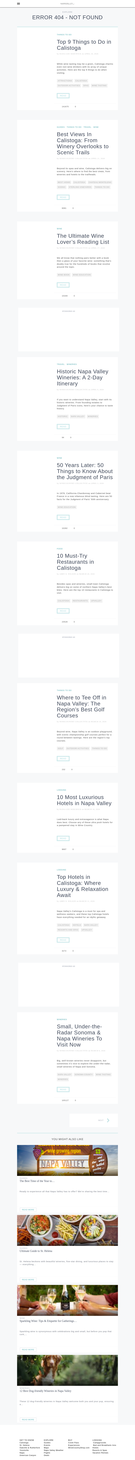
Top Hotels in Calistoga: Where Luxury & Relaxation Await (82, 886)
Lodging (61, 790)
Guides (61, 127)
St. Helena (25, 1445)
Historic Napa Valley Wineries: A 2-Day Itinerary (82, 377)
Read (63, 95)
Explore (67, 12)
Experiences (74, 1445)
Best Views (64, 182)
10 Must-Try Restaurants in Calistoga (75, 562)
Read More (28, 1210)
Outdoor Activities (69, 85)
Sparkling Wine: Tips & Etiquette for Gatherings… (48, 1320)
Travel (87, 127)
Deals (46, 1455)
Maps (46, 1448)
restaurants (80, 601)
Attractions (65, 81)
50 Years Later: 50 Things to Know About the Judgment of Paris (85, 471)
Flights (47, 1453)
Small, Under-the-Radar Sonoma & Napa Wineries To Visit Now (79, 1035)
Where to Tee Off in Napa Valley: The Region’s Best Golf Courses (81, 707)
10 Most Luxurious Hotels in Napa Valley (84, 800)
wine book (64, 275)
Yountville (24, 1450)
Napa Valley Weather (54, 1450)
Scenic (62, 187)
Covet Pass (73, 1443)
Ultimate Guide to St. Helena (36, 1250)
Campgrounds (99, 1443)
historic (63, 416)
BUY (70, 1440)
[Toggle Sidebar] (18, 3)
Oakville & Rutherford (30, 1448)
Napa (22, 1453)
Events (47, 1445)
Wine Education (82, 275)
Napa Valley (78, 416)
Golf (60, 748)
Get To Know (27, 1440)
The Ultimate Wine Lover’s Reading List (83, 239)
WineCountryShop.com (79, 1448)
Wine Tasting (99, 85)
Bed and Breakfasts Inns (104, 1445)
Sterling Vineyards (80, 187)
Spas (86, 85)
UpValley (96, 601)
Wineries (72, 364)
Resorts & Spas (100, 1450)
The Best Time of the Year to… (37, 1181)
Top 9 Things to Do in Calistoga (84, 45)
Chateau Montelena (100, 182)
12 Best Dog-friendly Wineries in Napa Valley (45, 1390)
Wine (96, 127)
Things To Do (64, 35)
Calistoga (81, 81)
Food (60, 549)
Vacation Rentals (100, 1453)
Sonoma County (84, 1074)
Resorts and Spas (68, 930)
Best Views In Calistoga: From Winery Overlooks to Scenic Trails (83, 143)
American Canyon (28, 1455)
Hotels (77, 925)
